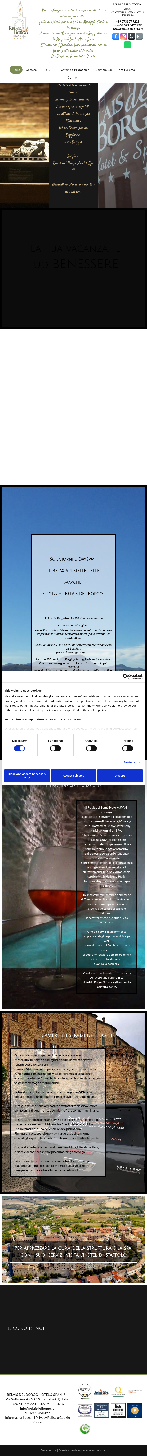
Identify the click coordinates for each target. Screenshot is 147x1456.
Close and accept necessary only (27, 775)
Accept (120, 775)
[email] (139, 37)
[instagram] (123, 37)
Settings (129, 762)
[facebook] (115, 37)
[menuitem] (16, 70)
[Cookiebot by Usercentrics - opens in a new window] (126, 676)
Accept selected (73, 775)
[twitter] (131, 37)
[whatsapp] (127, 45)
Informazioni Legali (19, 1417)
